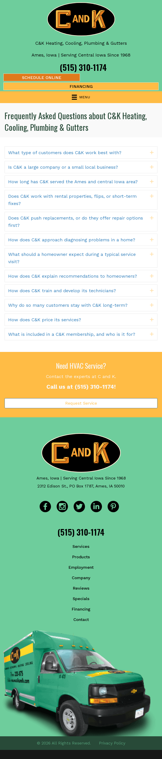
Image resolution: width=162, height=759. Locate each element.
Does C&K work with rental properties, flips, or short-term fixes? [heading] (72, 199)
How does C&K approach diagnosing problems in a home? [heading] (71, 239)
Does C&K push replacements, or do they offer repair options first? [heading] (75, 221)
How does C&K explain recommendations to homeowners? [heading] (72, 276)
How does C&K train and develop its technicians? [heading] (62, 290)
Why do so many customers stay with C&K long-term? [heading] (68, 305)
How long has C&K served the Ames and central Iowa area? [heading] (73, 181)
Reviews (81, 588)
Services (81, 546)
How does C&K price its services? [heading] (44, 319)
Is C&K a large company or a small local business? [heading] (63, 167)
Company (81, 577)
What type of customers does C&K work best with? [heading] (64, 152)
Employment (81, 567)
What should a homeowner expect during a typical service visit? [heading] (72, 258)
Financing (81, 609)
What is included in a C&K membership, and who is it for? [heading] (71, 334)
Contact (81, 619)
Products (81, 556)
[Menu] (81, 97)
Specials (81, 598)
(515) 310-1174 (83, 67)
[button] (152, 152)
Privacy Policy (112, 743)
